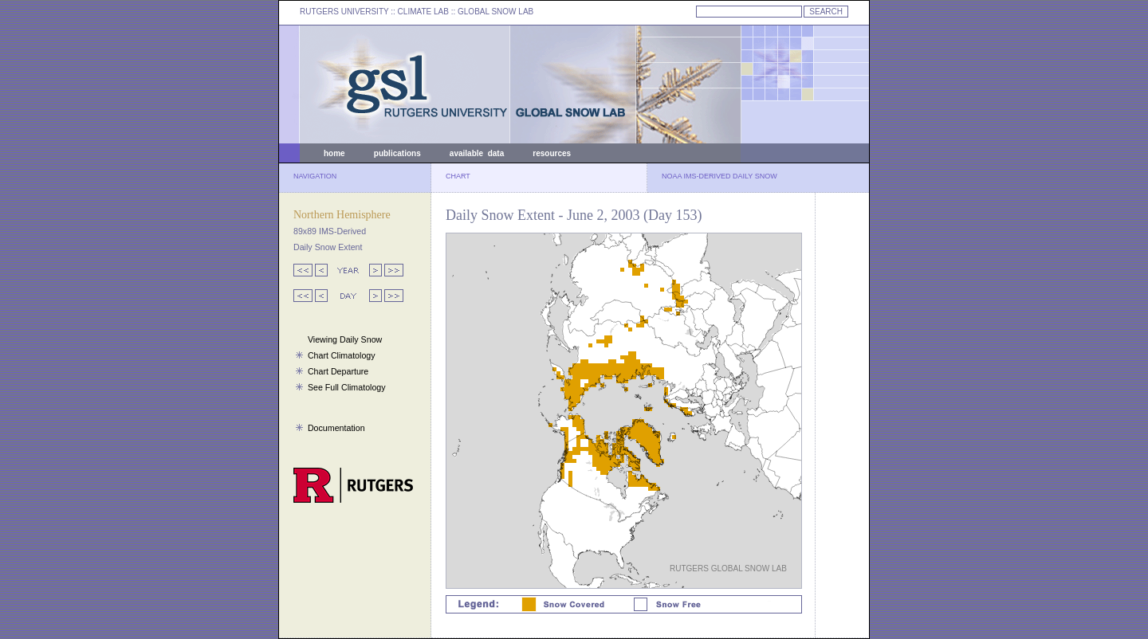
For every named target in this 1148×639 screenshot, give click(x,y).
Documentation (336, 428)
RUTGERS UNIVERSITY (344, 11)
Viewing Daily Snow (345, 339)
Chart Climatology (341, 355)
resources (552, 153)
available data (477, 153)
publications (397, 153)
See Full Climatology (347, 387)
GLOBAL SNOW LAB (495, 11)
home (334, 153)
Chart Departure (338, 371)
